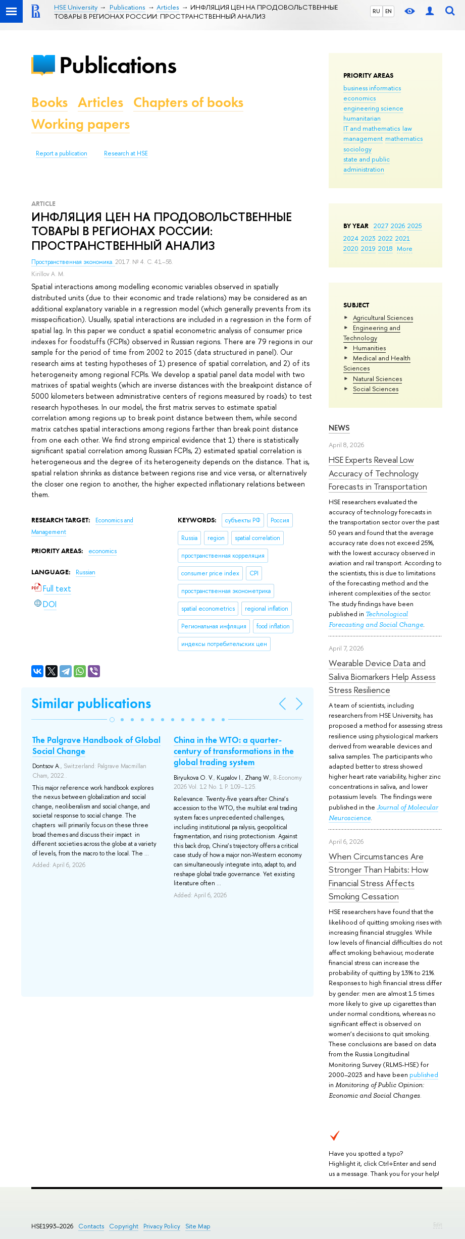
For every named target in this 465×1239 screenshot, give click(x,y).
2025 (414, 225)
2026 (398, 225)
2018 (385, 248)
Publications (117, 64)
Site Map (198, 1226)
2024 (350, 238)
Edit (437, 1224)
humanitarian (362, 118)
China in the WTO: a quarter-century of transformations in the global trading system (234, 751)
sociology (357, 148)
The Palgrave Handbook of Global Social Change (96, 745)
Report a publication (61, 153)
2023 (368, 238)
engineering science (373, 108)
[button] (112, 720)
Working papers (80, 124)
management (363, 138)
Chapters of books (188, 102)
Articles (100, 102)
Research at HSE (126, 153)
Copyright (123, 1226)
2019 (368, 248)
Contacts (91, 1226)
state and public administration (366, 164)
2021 (402, 238)
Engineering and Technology (371, 332)
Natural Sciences (377, 378)
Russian (85, 572)
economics (359, 97)
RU (376, 11)
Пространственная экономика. (73, 262)
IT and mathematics (371, 128)
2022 (385, 238)
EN (388, 11)
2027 (381, 225)
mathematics (404, 138)
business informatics (372, 87)
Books (49, 102)
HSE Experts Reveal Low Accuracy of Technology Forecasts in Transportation (378, 473)
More (404, 248)
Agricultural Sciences (383, 317)
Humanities (369, 347)
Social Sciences (375, 388)
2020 (350, 248)
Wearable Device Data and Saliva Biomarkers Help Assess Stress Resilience (382, 676)
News (339, 427)
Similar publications (91, 703)
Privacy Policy (161, 1226)
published (423, 1074)
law (407, 128)
